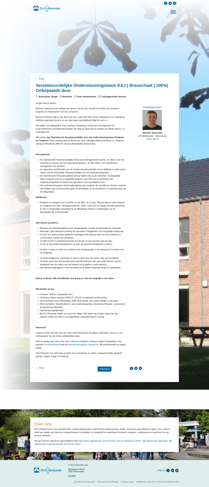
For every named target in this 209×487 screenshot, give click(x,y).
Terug (40, 79)
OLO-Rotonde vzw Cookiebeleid (107, 482)
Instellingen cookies (127, 482)
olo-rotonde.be (51, 344)
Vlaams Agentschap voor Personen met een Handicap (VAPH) (112, 441)
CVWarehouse (170, 482)
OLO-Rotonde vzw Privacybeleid (84, 482)
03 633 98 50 (152, 139)
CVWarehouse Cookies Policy (146, 482)
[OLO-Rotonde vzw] (47, 470)
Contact (71, 476)
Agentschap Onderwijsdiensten (49, 444)
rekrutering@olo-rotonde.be (85, 344)
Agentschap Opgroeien (157, 441)
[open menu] (173, 11)
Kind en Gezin (74, 444)
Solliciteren (104, 369)
